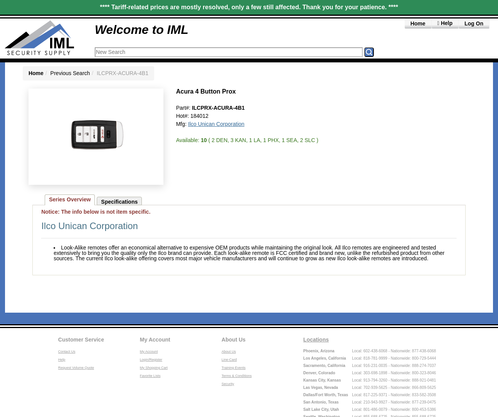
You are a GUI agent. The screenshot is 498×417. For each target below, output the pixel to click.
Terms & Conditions (237, 376)
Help (62, 360)
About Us (234, 340)
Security (228, 384)
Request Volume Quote (76, 368)
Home (418, 23)
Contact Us (67, 351)
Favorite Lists (150, 376)
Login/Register (151, 360)
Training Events (234, 368)
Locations (316, 340)
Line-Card (229, 360)
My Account (155, 340)
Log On (473, 23)
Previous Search (70, 73)
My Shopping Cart (154, 368)
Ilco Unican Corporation (216, 124)
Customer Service (81, 340)
